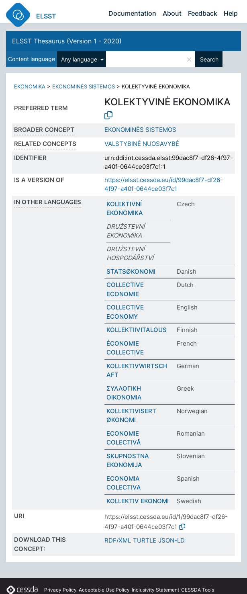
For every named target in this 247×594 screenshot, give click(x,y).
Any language (80, 59)
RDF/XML (117, 540)
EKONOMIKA (29, 86)
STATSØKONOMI (130, 271)
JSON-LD (171, 540)
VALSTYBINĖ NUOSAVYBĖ (141, 143)
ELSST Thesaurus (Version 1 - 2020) (67, 41)
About (172, 13)
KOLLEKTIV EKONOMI (137, 501)
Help (231, 13)
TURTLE (144, 540)
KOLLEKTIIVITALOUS (136, 330)
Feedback (202, 13)
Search (209, 59)
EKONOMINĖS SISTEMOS (83, 86)
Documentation (132, 13)
